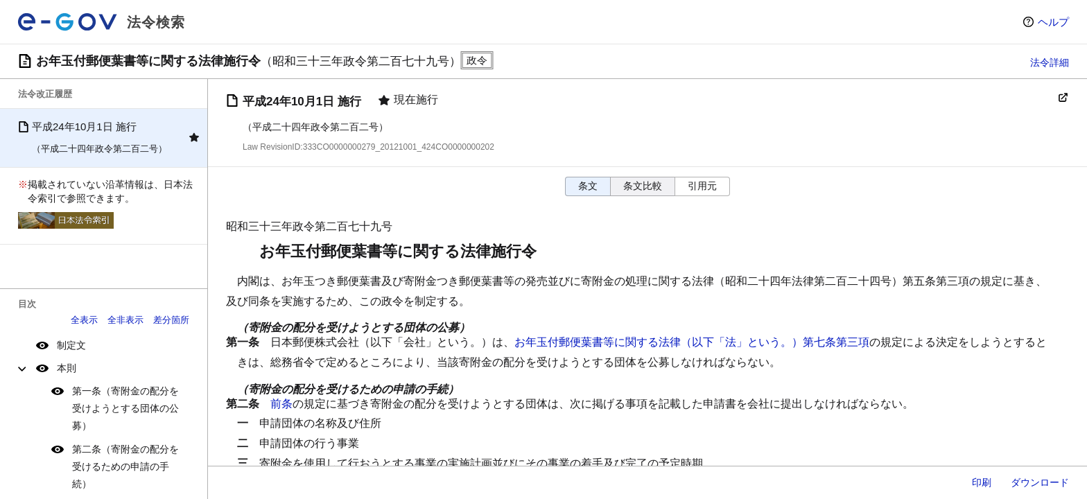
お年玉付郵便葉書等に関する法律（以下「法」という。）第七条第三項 (691, 342)
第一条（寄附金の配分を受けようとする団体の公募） (125, 408)
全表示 (84, 320)
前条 (281, 404)
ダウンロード (1040, 482)
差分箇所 (171, 320)
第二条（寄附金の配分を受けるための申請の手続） (125, 466)
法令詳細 (1049, 62)
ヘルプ (1053, 22)
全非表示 (125, 320)
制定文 (71, 345)
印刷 (981, 482)
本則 (66, 368)
